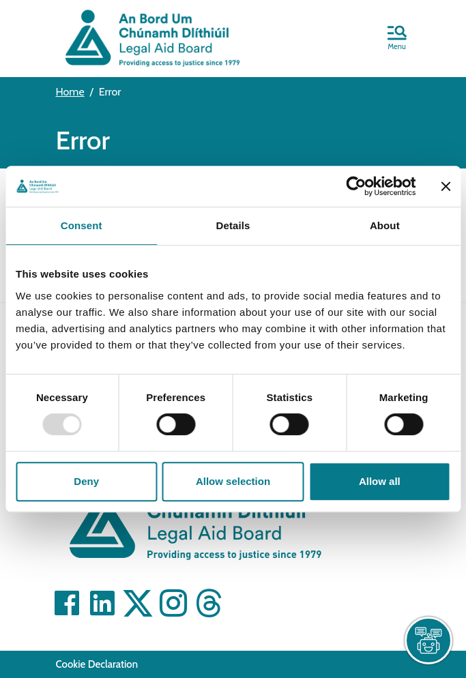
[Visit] (67, 603)
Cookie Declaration (97, 664)
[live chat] (428, 640)
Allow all (380, 481)
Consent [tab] (81, 225)
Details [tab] (233, 225)
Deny (86, 481)
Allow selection (233, 481)
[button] (397, 39)
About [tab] (385, 225)
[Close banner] (445, 186)
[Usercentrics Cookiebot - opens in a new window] (356, 186)
